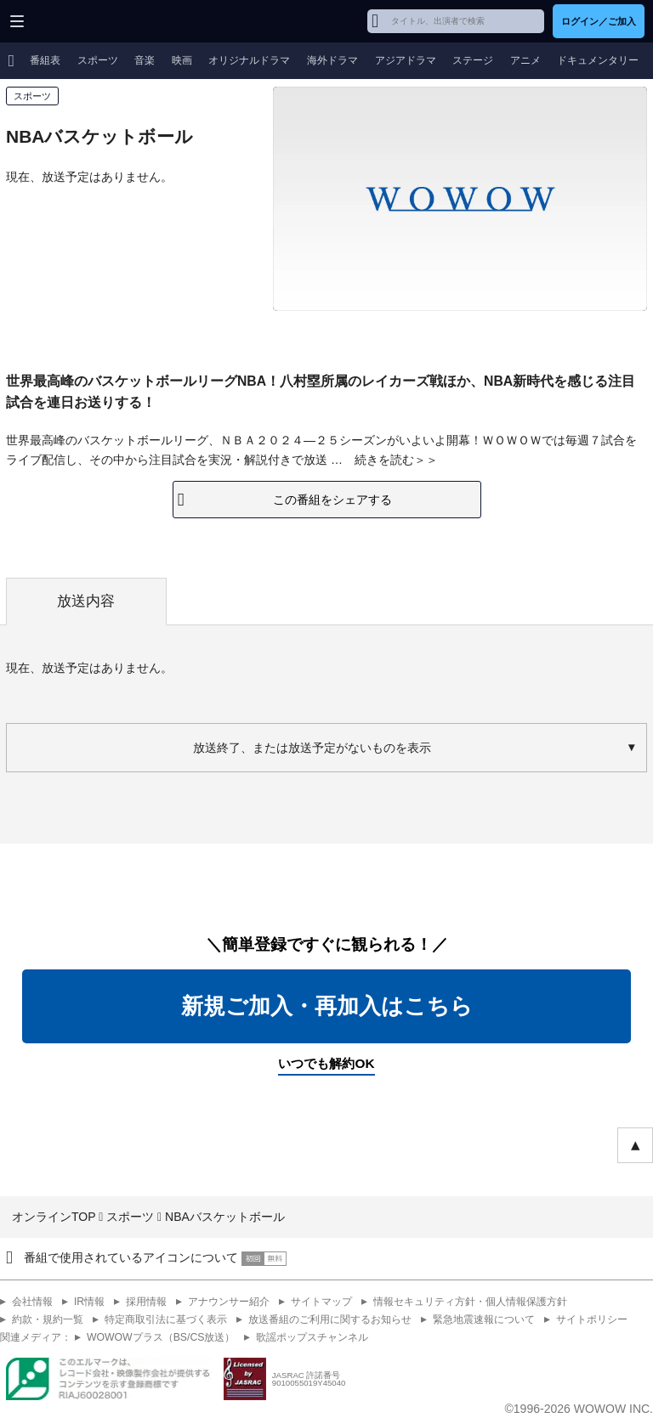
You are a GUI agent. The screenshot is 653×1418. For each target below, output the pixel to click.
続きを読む (384, 459)
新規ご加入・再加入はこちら (327, 1006)
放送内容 (86, 601)
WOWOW (78, 21)
